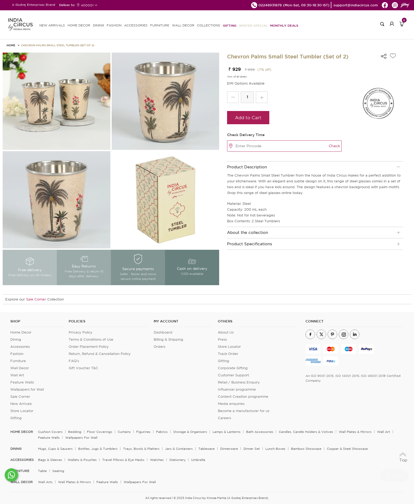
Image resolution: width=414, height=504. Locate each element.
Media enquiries (231, 404)
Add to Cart (248, 117)
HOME (11, 45)
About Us (226, 332)
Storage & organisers (190, 431)
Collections (208, 25)
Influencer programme (237, 389)
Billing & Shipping (168, 339)
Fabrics (162, 431)
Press (222, 339)
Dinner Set (251, 448)
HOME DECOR (79, 25)
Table (42, 470)
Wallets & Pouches (82, 459)
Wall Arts (45, 481)
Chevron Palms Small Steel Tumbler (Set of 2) (57, 45)
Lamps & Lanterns (227, 431)
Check (334, 146)
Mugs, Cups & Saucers (55, 448)
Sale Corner (36, 299)
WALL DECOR (183, 25)
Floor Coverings (99, 431)
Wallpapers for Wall (27, 389)
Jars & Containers (179, 448)
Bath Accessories (259, 431)
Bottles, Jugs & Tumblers (97, 448)
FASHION (114, 25)
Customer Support (233, 375)
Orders (159, 347)
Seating (58, 470)
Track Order (228, 354)
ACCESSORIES (136, 25)
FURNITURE (159, 25)
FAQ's (74, 361)
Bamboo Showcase (306, 448)
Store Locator (21, 411)
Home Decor (20, 332)
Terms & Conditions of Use (91, 339)
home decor (21, 431)
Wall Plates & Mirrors (355, 431)
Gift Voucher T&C (83, 368)
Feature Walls (22, 382)
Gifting (229, 25)
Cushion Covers (50, 431)
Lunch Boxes (275, 448)
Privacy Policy (80, 332)
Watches (157, 459)
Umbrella (198, 459)
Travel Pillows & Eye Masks (123, 459)
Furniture (18, 361)
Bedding (74, 431)
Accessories (20, 347)
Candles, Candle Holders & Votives (306, 431)
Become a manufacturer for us (243, 411)
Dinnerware (229, 448)
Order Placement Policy (89, 347)
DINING (98, 25)
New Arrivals (21, 404)
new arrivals (52, 25)
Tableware (206, 448)
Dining (15, 339)
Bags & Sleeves (50, 459)
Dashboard (163, 332)
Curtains (124, 431)
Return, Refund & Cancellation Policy (100, 354)
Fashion (16, 354)
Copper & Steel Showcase (347, 448)
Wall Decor (19, 368)
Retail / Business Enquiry (239, 382)
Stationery (177, 459)
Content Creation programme (243, 397)
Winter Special (253, 25)
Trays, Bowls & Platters (141, 448)
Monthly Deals (284, 25)
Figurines (143, 431)
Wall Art (17, 375)
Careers (224, 418)
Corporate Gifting (233, 368)
